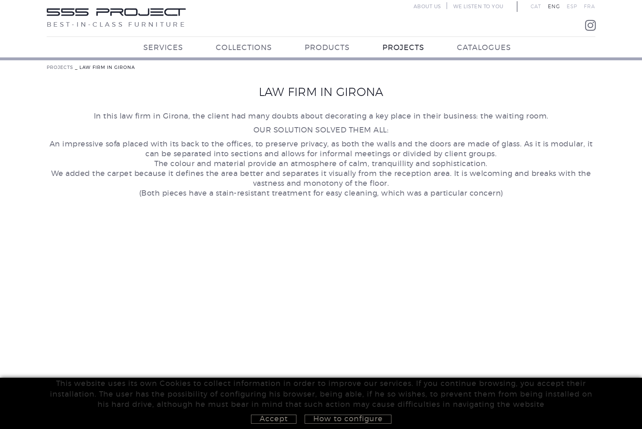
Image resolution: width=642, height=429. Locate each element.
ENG (554, 6)
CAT (536, 6)
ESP (572, 6)
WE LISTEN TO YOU (478, 6)
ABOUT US (427, 6)
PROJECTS (60, 67)
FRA (589, 6)
